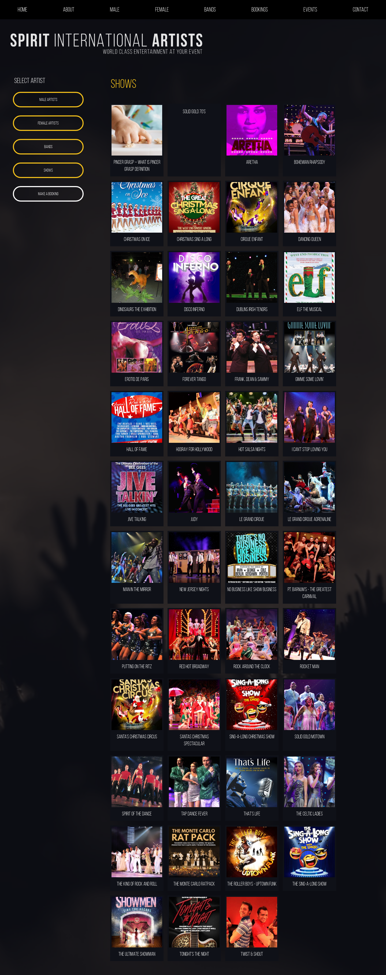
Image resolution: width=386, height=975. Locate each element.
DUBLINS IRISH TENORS (252, 309)
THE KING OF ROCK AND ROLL (137, 883)
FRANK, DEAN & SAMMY (252, 379)
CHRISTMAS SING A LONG (194, 239)
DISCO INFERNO (194, 309)
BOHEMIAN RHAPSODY (309, 162)
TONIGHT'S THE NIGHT (194, 954)
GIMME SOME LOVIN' (309, 379)
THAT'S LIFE (252, 813)
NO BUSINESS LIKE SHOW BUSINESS (251, 589)
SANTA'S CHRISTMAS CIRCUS (137, 736)
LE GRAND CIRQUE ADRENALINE (309, 519)
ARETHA (252, 162)
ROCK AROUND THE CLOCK (251, 666)
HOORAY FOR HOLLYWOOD (194, 449)
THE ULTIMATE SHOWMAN (136, 954)
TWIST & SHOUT (252, 954)
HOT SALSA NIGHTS (252, 449)
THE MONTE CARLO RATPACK (194, 883)
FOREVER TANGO (194, 379)
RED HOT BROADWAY (194, 666)
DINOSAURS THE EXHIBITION (137, 309)
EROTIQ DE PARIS (137, 379)
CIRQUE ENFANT (252, 239)
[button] (48, 99)
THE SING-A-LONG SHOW (309, 883)
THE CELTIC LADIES (309, 813)
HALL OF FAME (137, 449)
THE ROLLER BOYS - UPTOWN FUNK (252, 883)
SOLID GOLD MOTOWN (309, 736)
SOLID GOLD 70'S (194, 111)
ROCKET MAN (309, 666)
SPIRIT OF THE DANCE (137, 813)
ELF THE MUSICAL (309, 309)
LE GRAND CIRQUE (251, 519)
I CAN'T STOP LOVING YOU (309, 449)
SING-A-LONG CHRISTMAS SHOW (251, 736)
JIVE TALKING (137, 519)
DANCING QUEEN (309, 239)
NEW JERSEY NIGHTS (194, 589)
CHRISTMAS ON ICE (137, 239)
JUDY (194, 519)
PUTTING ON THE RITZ (137, 666)
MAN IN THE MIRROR (137, 589)
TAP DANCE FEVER (194, 813)
